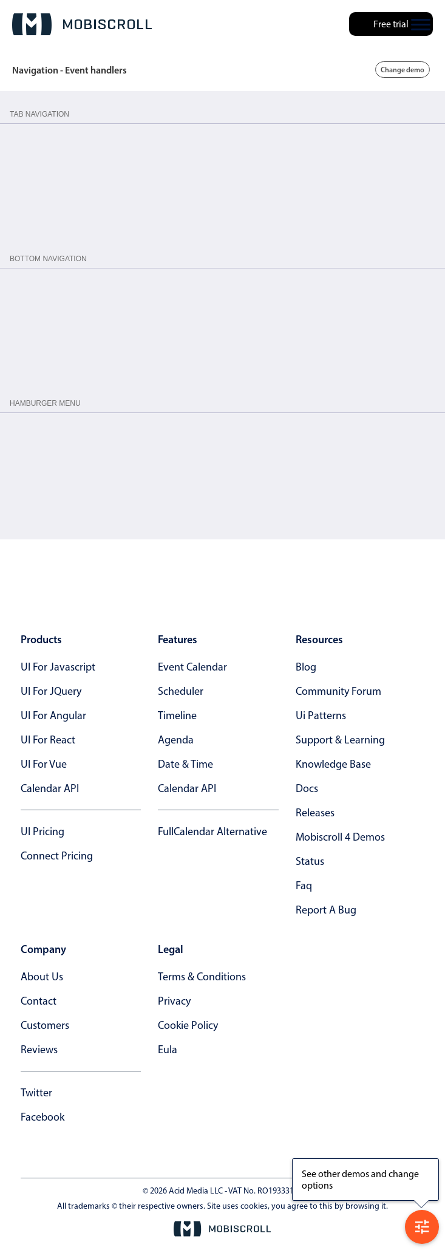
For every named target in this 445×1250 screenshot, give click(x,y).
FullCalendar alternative (212, 831)
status (310, 861)
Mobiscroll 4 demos (340, 837)
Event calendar (192, 667)
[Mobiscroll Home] (82, 24)
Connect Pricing (57, 855)
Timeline (177, 715)
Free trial (391, 24)
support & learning (340, 739)
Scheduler (180, 691)
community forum (338, 691)
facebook (42, 1117)
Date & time (185, 764)
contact (38, 1001)
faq (304, 885)
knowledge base (333, 764)
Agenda (176, 739)
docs (307, 788)
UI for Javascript (58, 667)
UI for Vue (44, 764)
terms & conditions (202, 976)
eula (167, 1049)
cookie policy (188, 1025)
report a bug (326, 910)
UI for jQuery (51, 691)
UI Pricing (42, 831)
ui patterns (321, 715)
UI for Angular (53, 715)
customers (45, 1025)
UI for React (48, 739)
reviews (39, 1049)
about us (42, 976)
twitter (36, 1092)
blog (306, 667)
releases (315, 812)
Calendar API (50, 788)
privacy (174, 1001)
